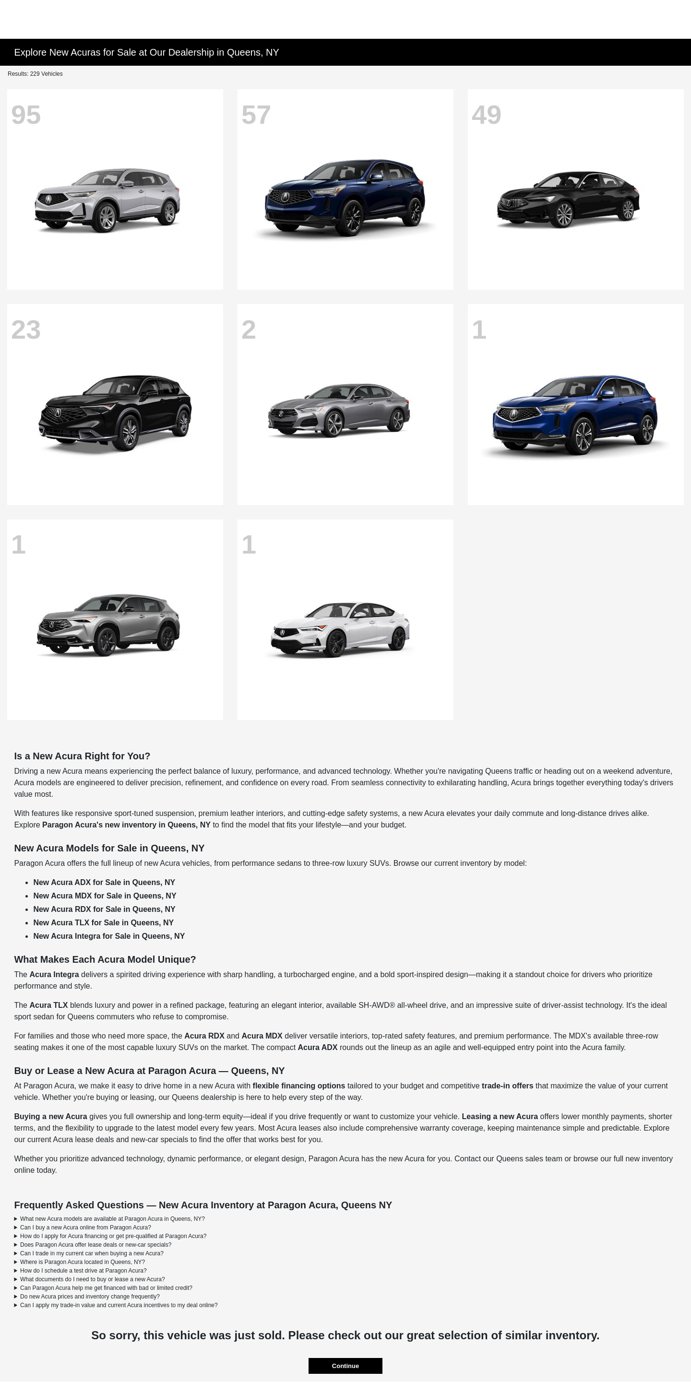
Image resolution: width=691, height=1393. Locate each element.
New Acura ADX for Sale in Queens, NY (104, 882)
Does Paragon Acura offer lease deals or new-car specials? (95, 1244)
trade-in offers (508, 1086)
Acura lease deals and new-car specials (120, 1139)
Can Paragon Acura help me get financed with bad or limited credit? (106, 1288)
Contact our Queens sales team (508, 1159)
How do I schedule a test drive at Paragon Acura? (83, 1270)
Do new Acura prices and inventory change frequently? (90, 1296)
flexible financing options (299, 1086)
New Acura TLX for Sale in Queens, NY (103, 923)
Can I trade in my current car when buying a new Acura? (92, 1253)
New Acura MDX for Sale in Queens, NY (104, 896)
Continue (345, 1365)
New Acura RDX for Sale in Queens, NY (104, 909)
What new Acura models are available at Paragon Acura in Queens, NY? (112, 1219)
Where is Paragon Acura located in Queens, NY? (82, 1262)
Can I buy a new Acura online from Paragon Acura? (85, 1227)
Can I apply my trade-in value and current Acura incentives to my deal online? (119, 1305)
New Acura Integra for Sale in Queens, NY (109, 936)
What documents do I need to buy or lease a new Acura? (92, 1279)
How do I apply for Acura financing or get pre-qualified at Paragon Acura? (113, 1236)
